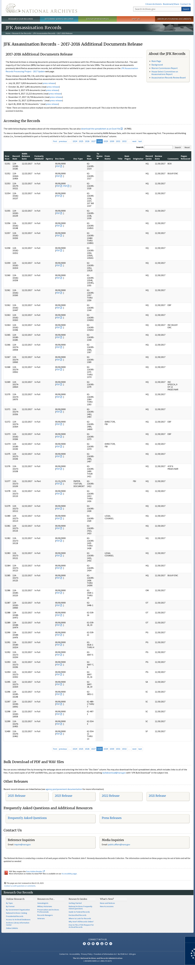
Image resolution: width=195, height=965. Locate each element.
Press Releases (112, 818)
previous (63, 141)
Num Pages (128, 157)
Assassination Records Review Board (168, 77)
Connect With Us (97, 939)
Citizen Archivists (153, 4)
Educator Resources (97, 19)
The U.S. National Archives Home (41, 8)
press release (49, 83)
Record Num (16, 157)
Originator (138, 158)
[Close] (191, 939)
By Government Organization (18, 909)
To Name (99, 156)
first (55, 141)
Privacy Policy (87, 954)
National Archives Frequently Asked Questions (80, 907)
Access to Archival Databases (18, 919)
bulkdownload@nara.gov (114, 772)
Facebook (84, 943)
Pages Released (185, 157)
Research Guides (78, 899)
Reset (187, 147)
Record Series (149, 157)
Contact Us (185, 4)
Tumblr (97, 943)
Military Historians (44, 906)
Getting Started (75, 903)
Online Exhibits (12, 928)
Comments (173, 158)
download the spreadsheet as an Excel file (100, 128)
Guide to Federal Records (79, 912)
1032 (124, 141)
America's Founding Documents (174, 19)
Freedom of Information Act (105, 954)
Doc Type (78, 158)
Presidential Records (14, 916)
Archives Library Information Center (17, 923)
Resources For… (46, 899)
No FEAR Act (123, 954)
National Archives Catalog (16, 913)
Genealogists (42, 903)
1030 (112, 141)
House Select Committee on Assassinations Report (164, 72)
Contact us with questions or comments (19, 886)
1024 (75, 141)
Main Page (156, 61)
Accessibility (74, 954)
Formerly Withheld (39, 157)
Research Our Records (20, 19)
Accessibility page (69, 873)
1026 (87, 141)
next (134, 141)
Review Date (158, 157)
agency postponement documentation (64, 789)
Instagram (93, 943)
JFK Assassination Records (44, 33)
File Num (89, 157)
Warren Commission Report (164, 68)
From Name (108, 157)
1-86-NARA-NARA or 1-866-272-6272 (97, 961)
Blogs (106, 943)
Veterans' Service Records (59, 19)
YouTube (102, 943)
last (140, 141)
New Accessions (107, 906)
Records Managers (45, 915)
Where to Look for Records (80, 918)
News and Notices (107, 903)
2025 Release (16, 795)
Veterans (41, 918)
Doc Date (59, 158)
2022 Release (110, 795)
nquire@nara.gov (23, 844)
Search (186, 9)
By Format (10, 906)
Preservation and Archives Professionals (48, 910)
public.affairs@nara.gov (119, 844)
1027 (93, 141)
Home (8, 33)
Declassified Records (77, 915)
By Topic (9, 903)
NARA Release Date (26, 156)
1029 (106, 141)
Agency (49, 158)
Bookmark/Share (171, 4)
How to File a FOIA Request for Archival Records (81, 926)
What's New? (107, 899)
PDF (58, 166)
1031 (118, 141)
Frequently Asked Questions (27, 818)
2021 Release (157, 795)
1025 (81, 141)
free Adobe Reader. (35, 871)
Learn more (170, 960)
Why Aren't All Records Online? (81, 921)
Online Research (15, 899)
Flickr (110, 943)
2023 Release (63, 795)
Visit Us (136, 19)
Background (157, 64)
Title (120, 158)
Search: (140, 147)
